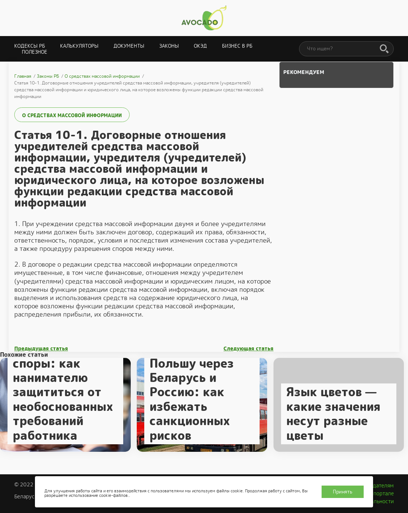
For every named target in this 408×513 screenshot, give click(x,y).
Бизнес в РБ (237, 46)
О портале (381, 493)
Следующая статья (249, 349)
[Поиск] (384, 49)
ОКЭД (200, 46)
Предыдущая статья (41, 349)
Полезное (34, 52)
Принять (342, 491)
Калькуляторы (79, 46)
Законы (169, 46)
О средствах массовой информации (72, 115)
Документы (128, 46)
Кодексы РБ (29, 46)
